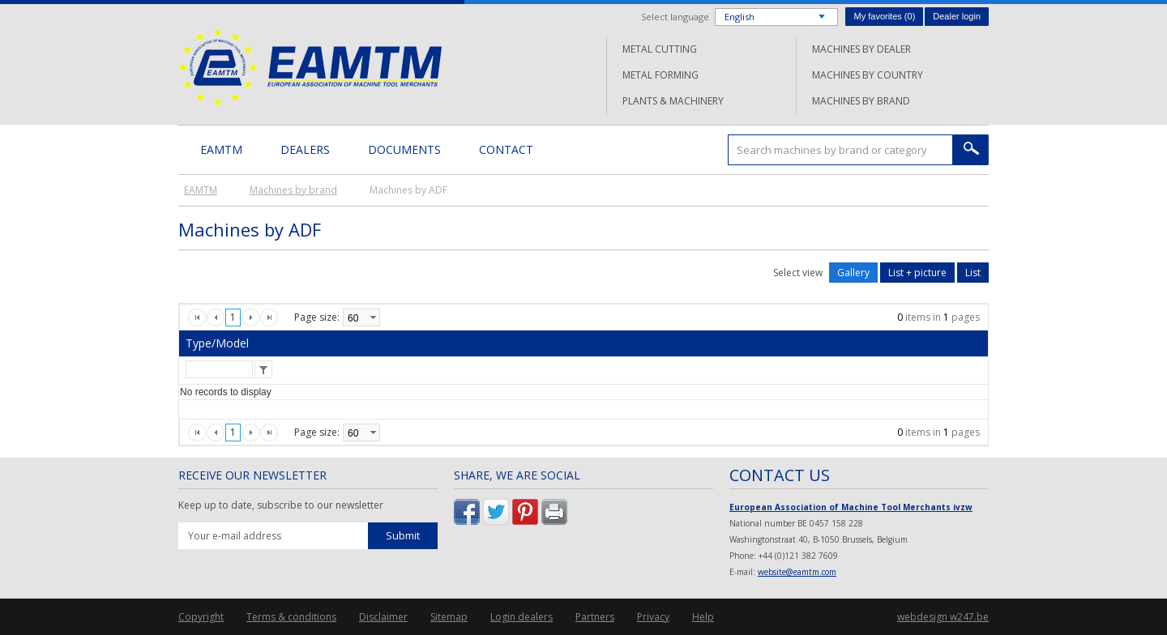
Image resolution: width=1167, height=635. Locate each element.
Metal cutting (659, 49)
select (372, 317)
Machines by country (867, 75)
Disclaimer (383, 617)
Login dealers (521, 617)
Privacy (653, 617)
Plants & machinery (673, 101)
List (973, 272)
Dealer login (957, 16)
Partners (594, 617)
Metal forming (660, 75)
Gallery (853, 272)
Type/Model (217, 343)
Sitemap (449, 617)
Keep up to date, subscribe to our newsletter (280, 505)
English (739, 17)
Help (703, 617)
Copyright (201, 617)
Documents (404, 149)
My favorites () (884, 16)
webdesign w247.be (943, 617)
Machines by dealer (861, 49)
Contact (506, 149)
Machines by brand (861, 101)
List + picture (917, 272)
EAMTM (310, 67)
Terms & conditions (291, 617)
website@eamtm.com (797, 571)
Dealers (305, 149)
